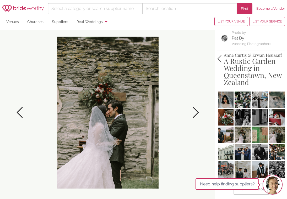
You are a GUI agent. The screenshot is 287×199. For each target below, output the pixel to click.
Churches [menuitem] (35, 21)
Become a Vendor (270, 8)
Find (244, 8)
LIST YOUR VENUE (231, 21)
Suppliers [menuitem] (60, 21)
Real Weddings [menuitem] (90, 21)
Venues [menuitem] (12, 21)
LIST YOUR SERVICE (267, 21)
